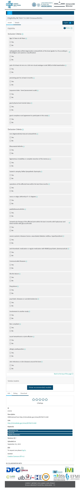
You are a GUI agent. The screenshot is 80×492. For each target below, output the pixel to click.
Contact (28, 483)
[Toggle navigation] (9, 13)
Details (17, 22)
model (10, 22)
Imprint (34, 483)
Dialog (15, 393)
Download (24, 393)
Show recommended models (40, 387)
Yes (12, 42)
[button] (68, 23)
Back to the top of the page (63, 374)
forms (68, 28)
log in (24, 450)
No (12, 45)
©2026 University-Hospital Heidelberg (38, 485)
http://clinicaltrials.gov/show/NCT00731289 (22, 423)
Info (9, 393)
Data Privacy (50, 483)
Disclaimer (41, 483)
